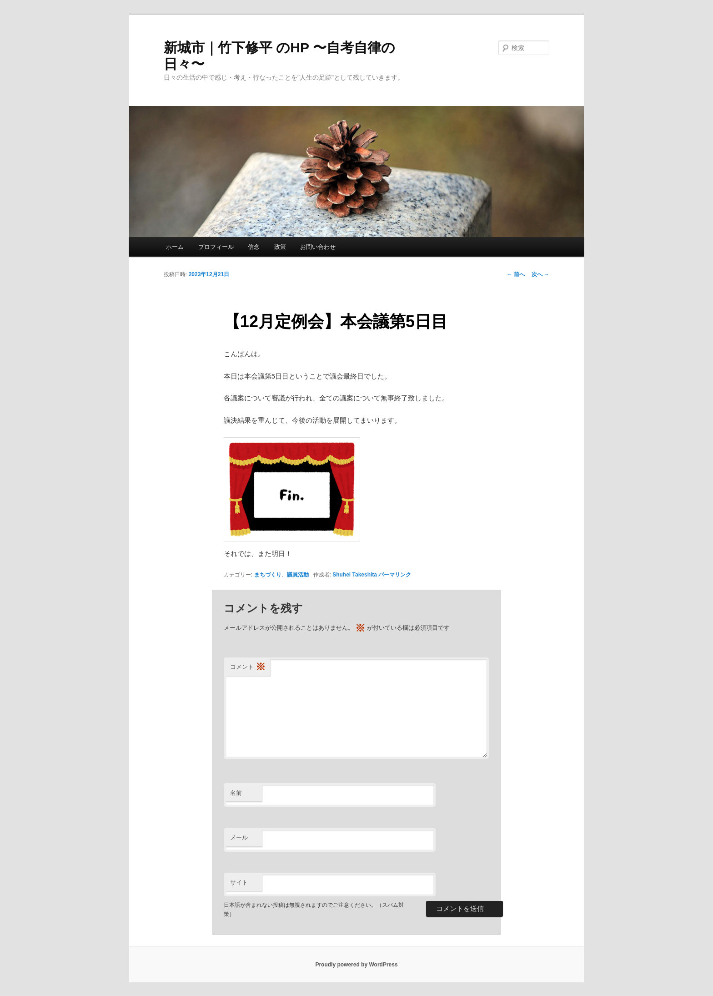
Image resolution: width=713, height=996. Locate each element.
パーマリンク (394, 574)
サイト (239, 882)
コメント (248, 667)
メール (239, 837)
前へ (515, 274)
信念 (254, 246)
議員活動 (298, 574)
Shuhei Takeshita (354, 574)
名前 (236, 792)
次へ (540, 274)
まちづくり (267, 574)
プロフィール (216, 246)
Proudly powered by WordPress (356, 964)
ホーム (175, 246)
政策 (280, 246)
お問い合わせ (318, 246)
